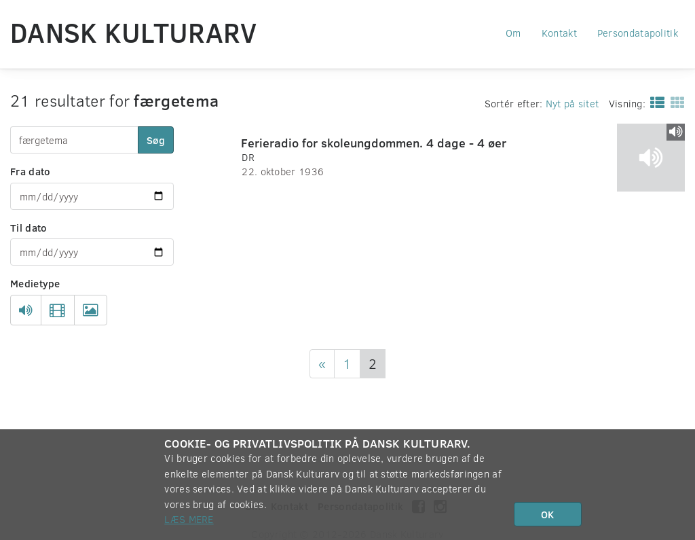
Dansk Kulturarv (133, 32)
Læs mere (188, 519)
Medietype (35, 283)
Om (513, 32)
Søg (156, 140)
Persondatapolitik (637, 32)
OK (547, 514)
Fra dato (30, 171)
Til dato (28, 227)
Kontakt (559, 32)
